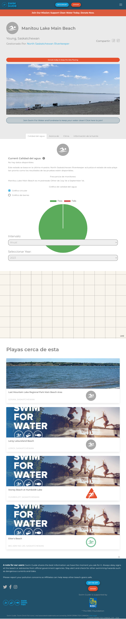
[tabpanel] (63, 201)
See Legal (93, 615)
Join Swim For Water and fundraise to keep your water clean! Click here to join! (63, 120)
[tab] (36, 136)
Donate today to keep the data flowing (63, 60)
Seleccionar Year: (19, 251)
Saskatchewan (29, 38)
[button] (120, 4)
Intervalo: (14, 236)
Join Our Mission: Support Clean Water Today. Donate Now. (63, 12)
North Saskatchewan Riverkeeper (48, 43)
